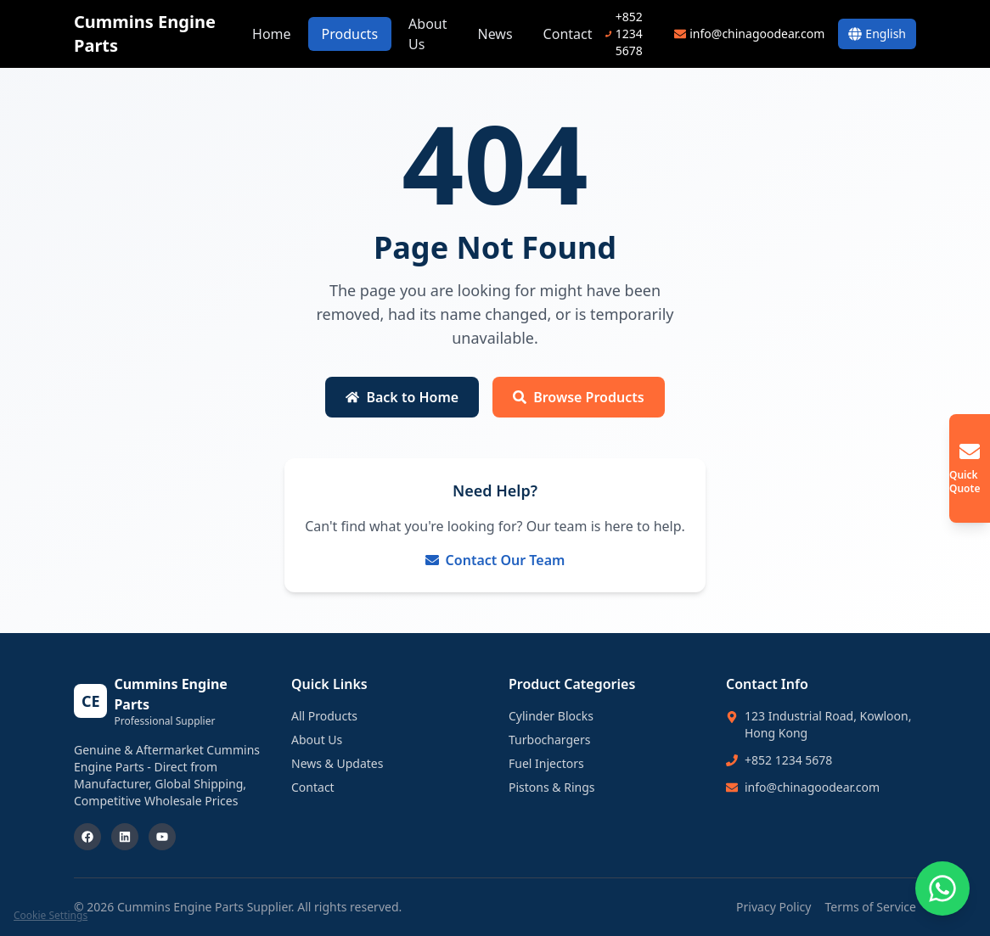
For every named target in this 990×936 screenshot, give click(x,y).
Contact (568, 34)
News (494, 34)
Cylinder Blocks (551, 716)
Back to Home (402, 397)
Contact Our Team (495, 560)
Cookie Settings (50, 915)
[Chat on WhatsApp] (942, 888)
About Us (427, 33)
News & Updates (337, 763)
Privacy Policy (773, 907)
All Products (324, 716)
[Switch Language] (877, 34)
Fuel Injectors (546, 763)
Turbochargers (549, 739)
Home (271, 34)
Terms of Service (870, 907)
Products (350, 34)
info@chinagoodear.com (812, 787)
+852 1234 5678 (788, 760)
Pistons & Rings (552, 787)
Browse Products (578, 397)
